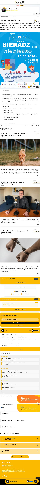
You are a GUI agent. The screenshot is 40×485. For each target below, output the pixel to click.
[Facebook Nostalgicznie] (4, 476)
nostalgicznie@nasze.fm (21, 471)
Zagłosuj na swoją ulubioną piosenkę (20, 456)
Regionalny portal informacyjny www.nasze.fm (13, 420)
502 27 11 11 (16, 294)
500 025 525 (15, 471)
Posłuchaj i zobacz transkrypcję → (20, 322)
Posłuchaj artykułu (5, 125)
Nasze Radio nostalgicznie (8, 426)
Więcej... (20, 349)
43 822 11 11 (16, 469)
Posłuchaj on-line (20, 282)
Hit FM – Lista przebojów (9, 433)
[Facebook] (2, 476)
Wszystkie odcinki (20, 325)
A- (34, 13)
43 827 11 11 (25, 294)
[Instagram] (6, 476)
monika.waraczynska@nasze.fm (12, 10)
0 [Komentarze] (37, 176)
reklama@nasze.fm (21, 469)
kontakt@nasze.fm (20, 291)
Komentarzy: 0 (35, 123)
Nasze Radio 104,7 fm (7, 413)
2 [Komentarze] (37, 224)
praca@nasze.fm (6, 472)
